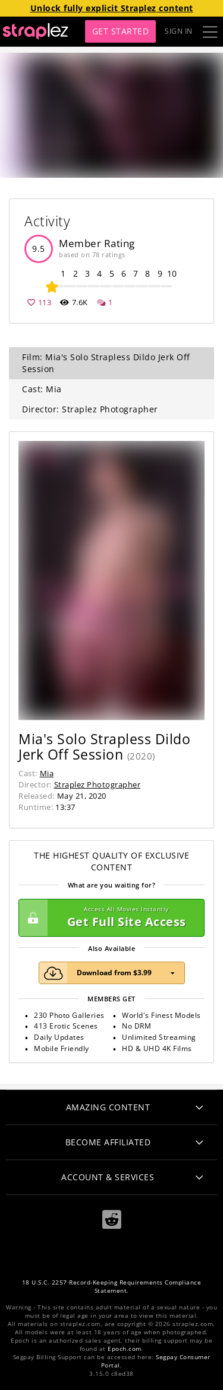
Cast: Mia (42, 389)
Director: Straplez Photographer (90, 409)
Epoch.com (125, 1349)
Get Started (120, 31)
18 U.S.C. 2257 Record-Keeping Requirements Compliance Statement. (112, 1287)
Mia (47, 773)
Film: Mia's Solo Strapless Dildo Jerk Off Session (106, 362)
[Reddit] (111, 1219)
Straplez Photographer (97, 784)
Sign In (179, 31)
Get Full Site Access (108, 917)
